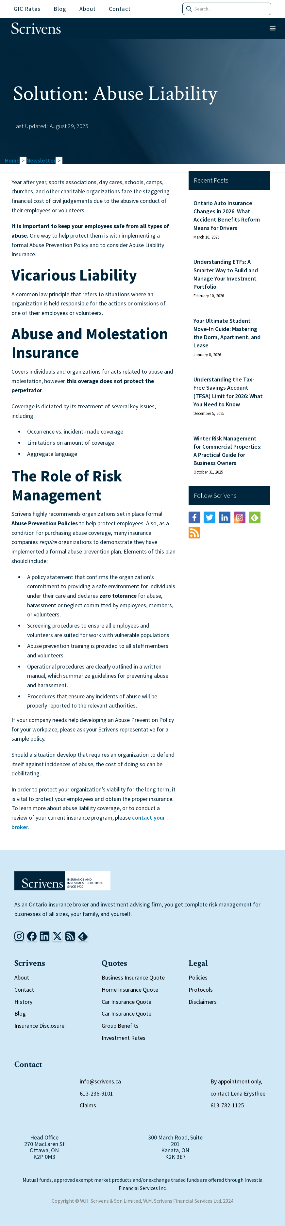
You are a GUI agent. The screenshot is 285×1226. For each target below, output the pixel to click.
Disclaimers (203, 1001)
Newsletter (41, 160)
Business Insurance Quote (133, 977)
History (23, 1001)
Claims (88, 1105)
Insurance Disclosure (39, 1025)
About (21, 977)
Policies (198, 977)
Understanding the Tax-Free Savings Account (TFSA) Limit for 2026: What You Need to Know (228, 392)
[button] (273, 28)
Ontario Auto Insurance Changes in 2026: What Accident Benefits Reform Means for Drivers (226, 215)
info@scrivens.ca (100, 1081)
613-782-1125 (227, 1105)
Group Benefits (120, 1025)
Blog (20, 1013)
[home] (36, 28)
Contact (24, 989)
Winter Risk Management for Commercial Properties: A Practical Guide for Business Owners (227, 451)
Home (12, 160)
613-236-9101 (96, 1093)
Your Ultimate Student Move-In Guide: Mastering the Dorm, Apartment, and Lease (226, 333)
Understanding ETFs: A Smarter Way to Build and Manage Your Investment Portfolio (225, 274)
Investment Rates (123, 1037)
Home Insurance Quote (130, 989)
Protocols (201, 989)
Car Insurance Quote (126, 1001)
